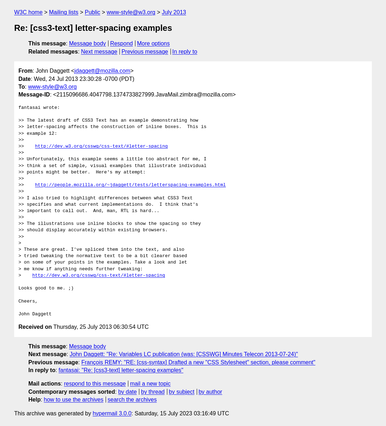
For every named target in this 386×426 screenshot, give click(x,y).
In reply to (184, 52)
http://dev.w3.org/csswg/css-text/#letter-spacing (101, 146)
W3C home (28, 12)
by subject (181, 392)
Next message (99, 52)
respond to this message (94, 384)
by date (127, 392)
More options (153, 43)
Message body (87, 43)
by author (210, 392)
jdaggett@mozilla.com (102, 71)
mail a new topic (150, 384)
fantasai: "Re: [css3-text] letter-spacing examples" (120, 370)
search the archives (132, 400)
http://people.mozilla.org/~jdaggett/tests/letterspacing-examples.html (130, 185)
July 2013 (174, 12)
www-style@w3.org (131, 12)
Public (92, 12)
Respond (121, 43)
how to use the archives (74, 400)
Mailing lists (63, 12)
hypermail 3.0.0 (112, 413)
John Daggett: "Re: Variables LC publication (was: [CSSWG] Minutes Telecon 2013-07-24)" (184, 354)
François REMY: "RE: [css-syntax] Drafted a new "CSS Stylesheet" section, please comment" (198, 362)
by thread (153, 392)
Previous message (145, 52)
